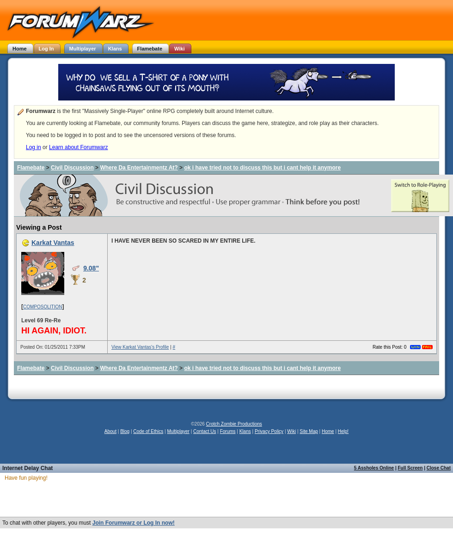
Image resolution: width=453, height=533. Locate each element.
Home (328, 431)
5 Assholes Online (374, 467)
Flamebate (30, 167)
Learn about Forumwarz (78, 147)
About (110, 431)
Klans (245, 431)
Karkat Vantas (52, 242)
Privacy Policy (269, 431)
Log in (33, 147)
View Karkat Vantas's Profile (140, 347)
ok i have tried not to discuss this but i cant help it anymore (262, 167)
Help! (343, 431)
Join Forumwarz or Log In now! (133, 523)
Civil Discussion (72, 167)
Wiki (291, 431)
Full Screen (410, 467)
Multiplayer (178, 431)
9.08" (91, 268)
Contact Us (204, 431)
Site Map (309, 431)
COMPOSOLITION (42, 306)
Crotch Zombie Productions (234, 423)
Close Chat (439, 467)
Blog (124, 431)
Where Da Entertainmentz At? (139, 167)
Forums (228, 431)
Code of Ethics (148, 431)
